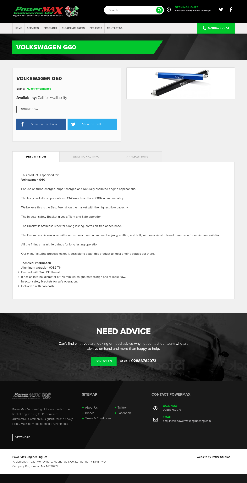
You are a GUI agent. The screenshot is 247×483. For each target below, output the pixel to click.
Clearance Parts (73, 28)
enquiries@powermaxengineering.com (187, 421)
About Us (91, 408)
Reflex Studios (221, 457)
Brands (89, 413)
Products (50, 28)
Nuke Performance (39, 88)
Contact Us (115, 28)
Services (33, 28)
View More (22, 437)
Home (18, 28)
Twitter (122, 408)
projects (96, 28)
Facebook (124, 413)
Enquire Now (28, 109)
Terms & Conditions (98, 418)
